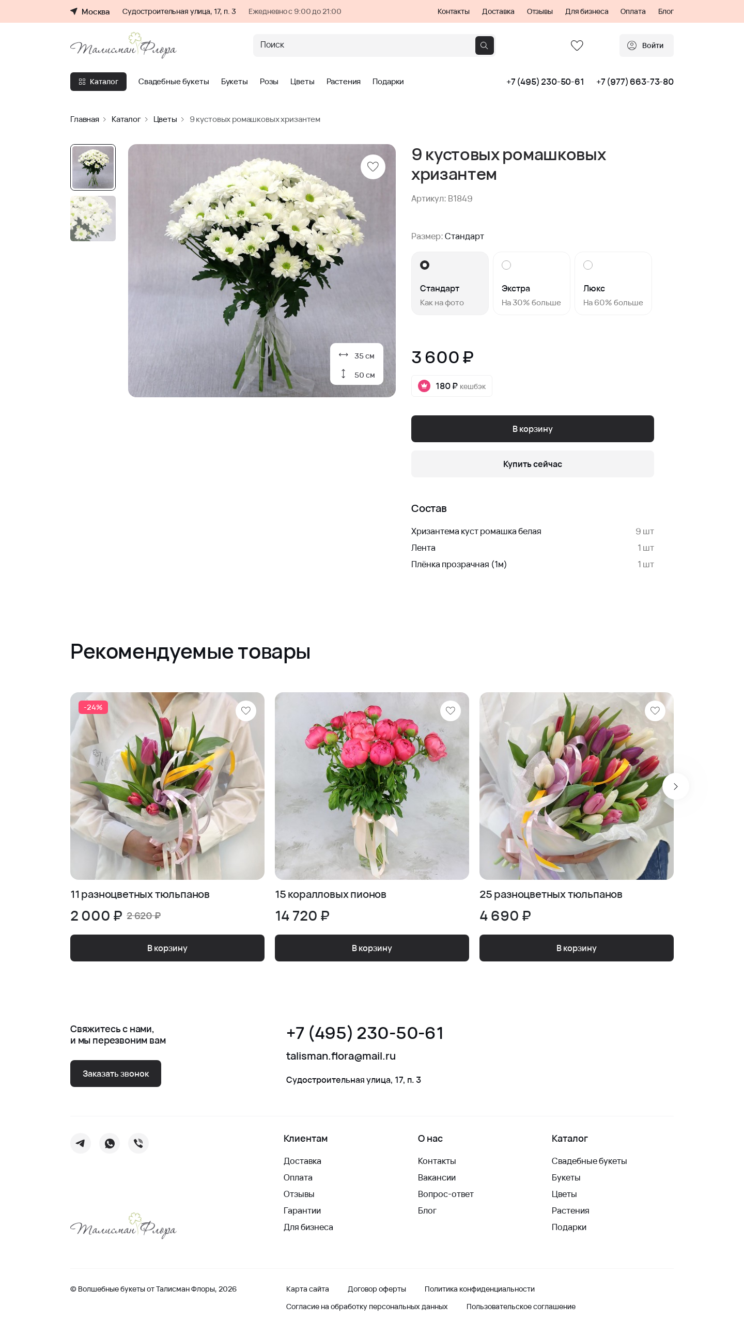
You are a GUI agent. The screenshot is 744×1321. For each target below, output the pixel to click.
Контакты (454, 11)
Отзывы (540, 11)
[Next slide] (675, 786)
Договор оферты (377, 1289)
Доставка (498, 11)
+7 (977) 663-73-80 (635, 81)
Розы (269, 81)
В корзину (533, 428)
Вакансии (437, 1177)
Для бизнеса (586, 11)
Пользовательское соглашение (521, 1306)
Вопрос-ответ (446, 1194)
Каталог (98, 81)
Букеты (234, 81)
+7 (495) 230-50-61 (545, 81)
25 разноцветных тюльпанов (551, 894)
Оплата (633, 11)
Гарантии (302, 1210)
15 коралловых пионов (330, 894)
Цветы (302, 81)
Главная (84, 119)
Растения (344, 81)
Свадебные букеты (173, 81)
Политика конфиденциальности (480, 1289)
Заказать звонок (116, 1073)
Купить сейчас (532, 464)
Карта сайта (307, 1289)
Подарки (388, 81)
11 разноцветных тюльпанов (140, 894)
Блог (666, 11)
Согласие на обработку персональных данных (367, 1306)
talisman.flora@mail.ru (341, 1056)
